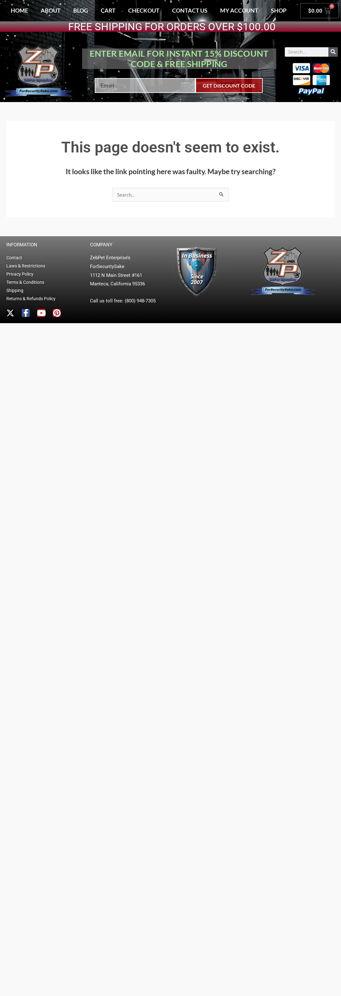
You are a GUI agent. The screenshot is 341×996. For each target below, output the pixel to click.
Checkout (143, 10)
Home (19, 10)
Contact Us (189, 10)
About (51, 10)
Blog (80, 10)
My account (239, 10)
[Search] (333, 52)
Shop (278, 10)
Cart (108, 10)
